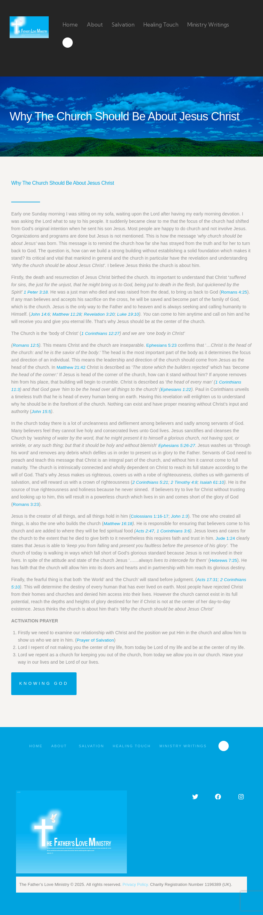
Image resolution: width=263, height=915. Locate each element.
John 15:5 (78, 411)
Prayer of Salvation (96, 640)
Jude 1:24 (225, 538)
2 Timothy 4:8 (185, 482)
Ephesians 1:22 (201, 389)
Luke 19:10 (130, 314)
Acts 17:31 (207, 579)
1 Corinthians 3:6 (174, 530)
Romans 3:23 (26, 504)
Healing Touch (132, 746)
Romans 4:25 (235, 292)
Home (33, 746)
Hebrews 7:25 (224, 560)
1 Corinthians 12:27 (101, 333)
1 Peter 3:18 (36, 292)
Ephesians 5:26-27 (177, 445)
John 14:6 (40, 314)
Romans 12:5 (26, 345)
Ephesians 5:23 (162, 345)
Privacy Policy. (136, 884)
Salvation (90, 746)
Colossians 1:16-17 (150, 516)
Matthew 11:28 (68, 314)
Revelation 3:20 (101, 314)
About (59, 746)
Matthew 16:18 (118, 523)
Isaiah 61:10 (214, 482)
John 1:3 (181, 516)
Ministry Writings (186, 746)
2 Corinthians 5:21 (150, 482)
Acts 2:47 (145, 530)
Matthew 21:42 (79, 367)
